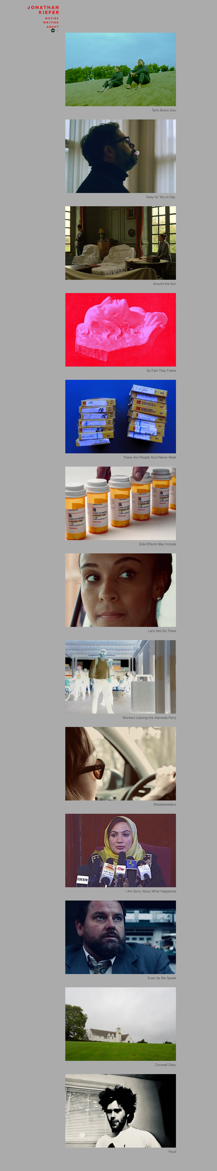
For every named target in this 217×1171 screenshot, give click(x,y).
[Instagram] (57, 30)
